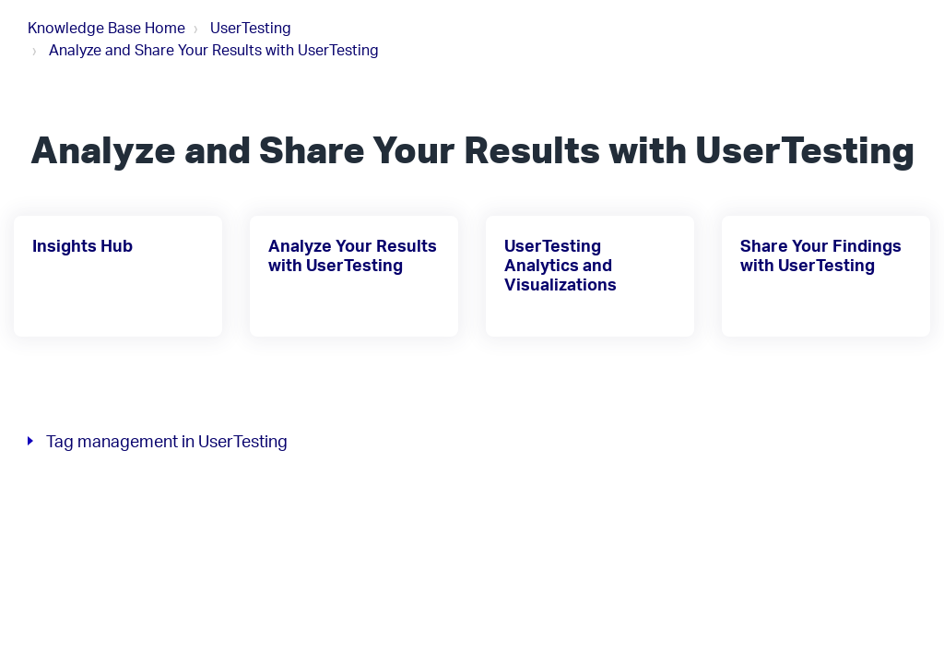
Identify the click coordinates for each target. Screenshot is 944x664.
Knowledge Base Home (106, 27)
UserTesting (250, 27)
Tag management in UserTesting (167, 441)
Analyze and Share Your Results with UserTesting (214, 50)
